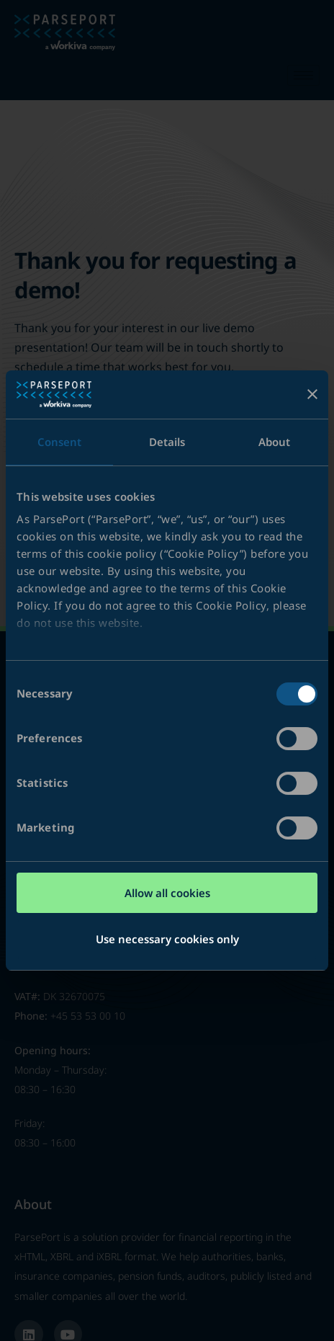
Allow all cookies (167, 893)
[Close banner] (312, 394)
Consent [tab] (59, 442)
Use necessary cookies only (167, 939)
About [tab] (274, 442)
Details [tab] (167, 442)
